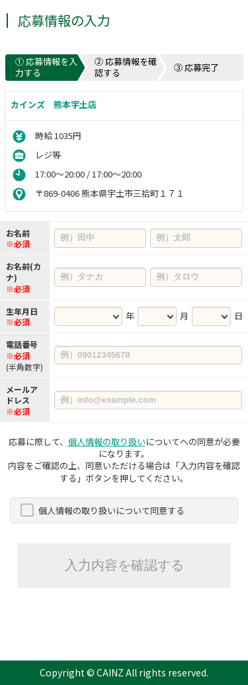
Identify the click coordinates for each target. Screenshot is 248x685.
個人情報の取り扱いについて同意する (111, 510)
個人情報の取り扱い (106, 441)
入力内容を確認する (124, 565)
